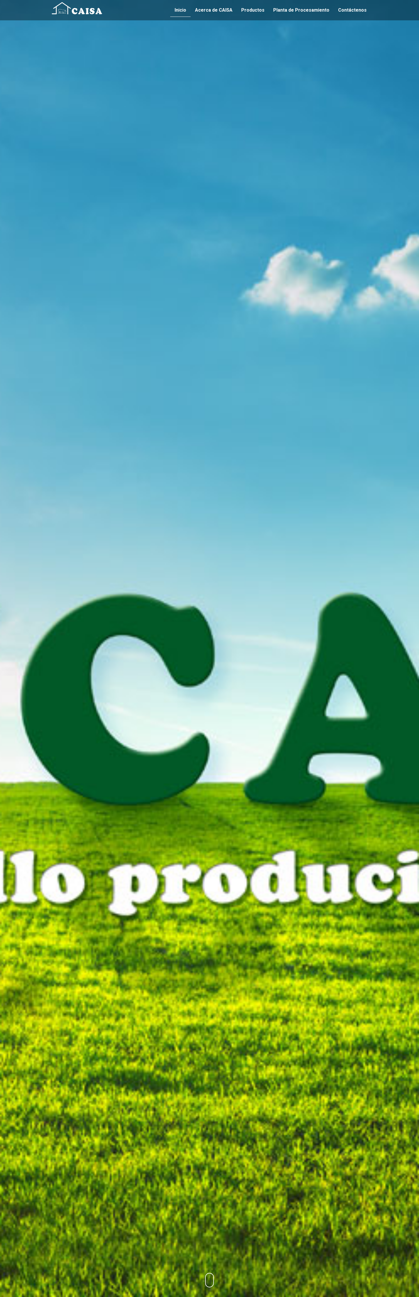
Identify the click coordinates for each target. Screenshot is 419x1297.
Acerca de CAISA (213, 10)
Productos (252, 10)
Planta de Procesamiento (301, 10)
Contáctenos (352, 10)
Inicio (180, 10)
